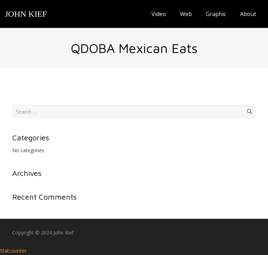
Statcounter (13, 250)
